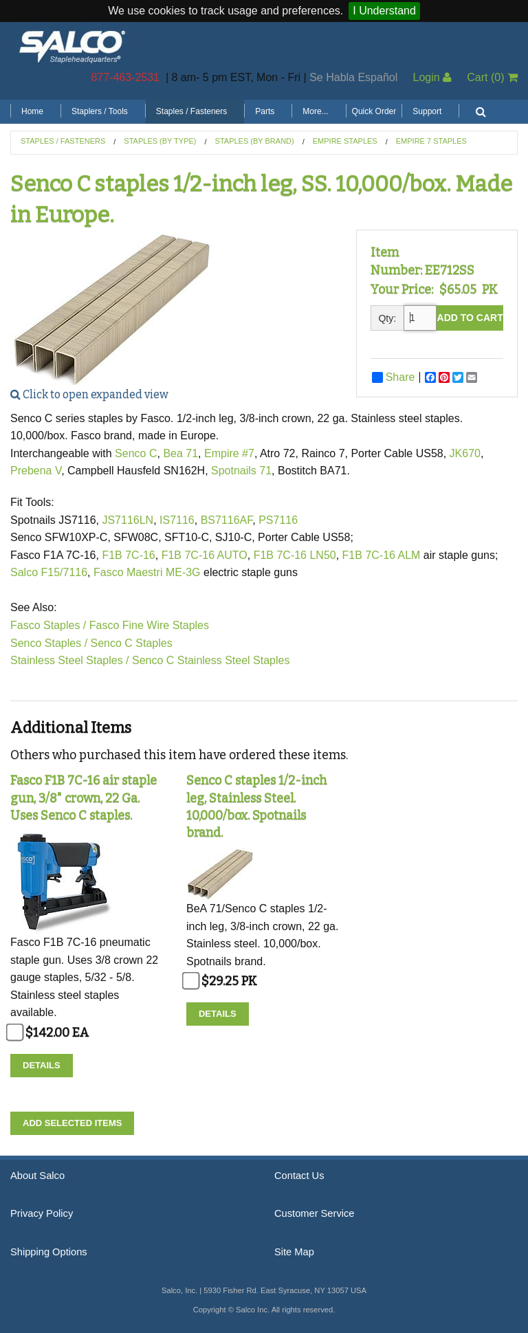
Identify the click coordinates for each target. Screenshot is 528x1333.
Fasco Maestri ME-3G (149, 572)
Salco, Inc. (72, 45)
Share (393, 377)
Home (32, 111)
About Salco (37, 1175)
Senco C (136, 453)
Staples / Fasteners (191, 111)
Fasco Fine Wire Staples (149, 625)
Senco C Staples (132, 643)
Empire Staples (345, 141)
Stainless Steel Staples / (69, 660)
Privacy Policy (41, 1213)
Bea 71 (180, 453)
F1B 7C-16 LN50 (295, 555)
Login (432, 77)
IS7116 (177, 520)
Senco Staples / (48, 643)
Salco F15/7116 (48, 572)
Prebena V (35, 470)
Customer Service (314, 1213)
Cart (492, 77)
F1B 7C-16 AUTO (205, 555)
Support (426, 111)
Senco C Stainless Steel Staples (210, 660)
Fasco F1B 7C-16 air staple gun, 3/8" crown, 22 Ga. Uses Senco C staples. (83, 797)
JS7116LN (127, 520)
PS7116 (278, 520)
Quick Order (374, 111)
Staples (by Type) (160, 141)
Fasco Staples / (48, 625)
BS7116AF (227, 520)
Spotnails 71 (241, 470)
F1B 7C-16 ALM (381, 555)
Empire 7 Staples (431, 141)
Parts (264, 111)
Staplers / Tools (100, 111)
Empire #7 (229, 453)
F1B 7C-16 (128, 555)
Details (41, 1065)
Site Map (294, 1251)
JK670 (465, 453)
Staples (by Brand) (254, 141)
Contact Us (299, 1175)
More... (315, 111)
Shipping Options (48, 1251)
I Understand (384, 10)
